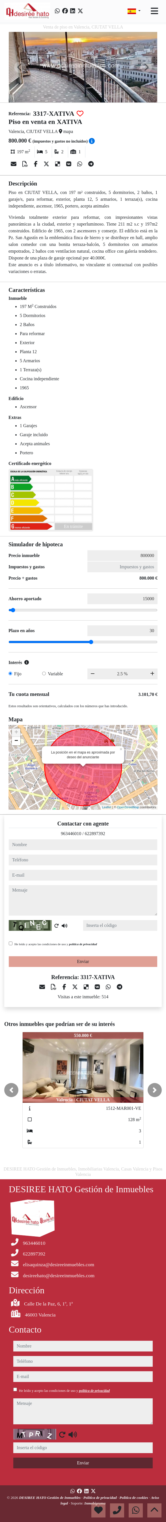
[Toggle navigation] (154, 11)
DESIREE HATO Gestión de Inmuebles (50, 1497)
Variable (55, 673)
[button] (11, 1090)
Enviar (83, 961)
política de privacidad (83, 944)
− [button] (16, 741)
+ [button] (16, 732)
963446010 (71, 833)
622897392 (95, 833)
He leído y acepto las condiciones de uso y (55, 944)
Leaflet (106, 807)
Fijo (17, 673)
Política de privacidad (100, 1497)
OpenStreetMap (128, 807)
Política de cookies (134, 1497)
